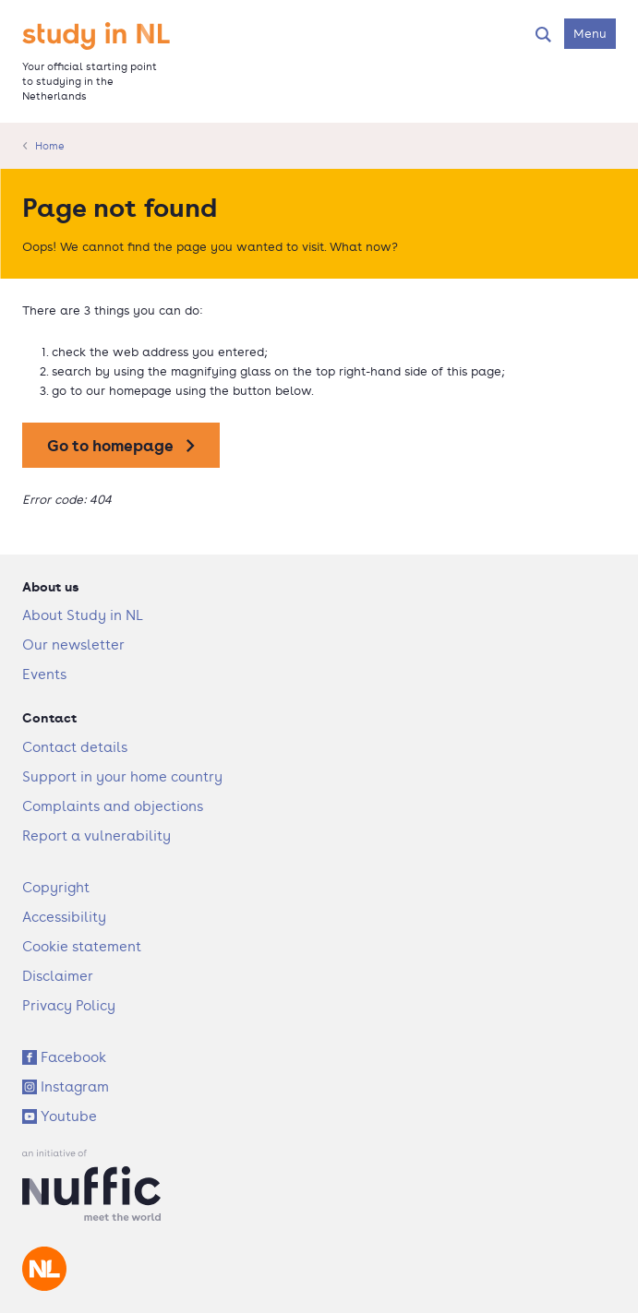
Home (50, 145)
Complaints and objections (112, 806)
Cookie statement (81, 946)
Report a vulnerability (96, 835)
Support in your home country (122, 776)
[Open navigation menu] (590, 33)
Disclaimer (57, 976)
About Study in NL (82, 615)
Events (44, 674)
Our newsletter (73, 644)
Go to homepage (110, 445)
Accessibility (64, 916)
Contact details (74, 747)
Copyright (56, 887)
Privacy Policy (68, 1005)
